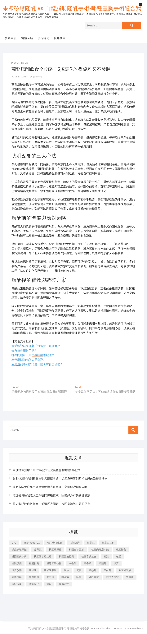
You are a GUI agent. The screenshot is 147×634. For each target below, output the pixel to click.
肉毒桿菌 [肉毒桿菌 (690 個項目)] (17, 577)
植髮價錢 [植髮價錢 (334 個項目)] (17, 563)
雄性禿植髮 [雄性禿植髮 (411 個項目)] (112, 577)
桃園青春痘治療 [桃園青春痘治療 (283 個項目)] (42, 556)
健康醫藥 (60, 38)
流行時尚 (44, 38)
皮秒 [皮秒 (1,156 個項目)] (78, 570)
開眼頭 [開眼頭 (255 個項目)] (50, 577)
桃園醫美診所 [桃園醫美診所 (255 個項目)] (19, 556)
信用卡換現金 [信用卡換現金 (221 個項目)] (54, 542)
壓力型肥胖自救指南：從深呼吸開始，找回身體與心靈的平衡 (51, 504)
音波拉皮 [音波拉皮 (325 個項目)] (34, 583)
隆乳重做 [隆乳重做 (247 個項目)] (94, 577)
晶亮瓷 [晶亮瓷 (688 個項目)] (38, 549)
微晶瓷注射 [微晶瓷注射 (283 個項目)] (108, 542)
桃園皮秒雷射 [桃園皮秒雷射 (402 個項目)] (76, 549)
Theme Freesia (114, 628)
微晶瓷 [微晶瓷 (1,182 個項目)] (91, 542)
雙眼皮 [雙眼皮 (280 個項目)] (130, 577)
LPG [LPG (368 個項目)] (14, 542)
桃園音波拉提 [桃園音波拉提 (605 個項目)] (66, 556)
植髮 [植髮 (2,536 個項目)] (118, 556)
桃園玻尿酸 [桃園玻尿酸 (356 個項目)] (55, 549)
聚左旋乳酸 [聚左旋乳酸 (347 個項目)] (125, 570)
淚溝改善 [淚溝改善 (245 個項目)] (17, 570)
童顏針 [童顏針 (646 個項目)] (92, 570)
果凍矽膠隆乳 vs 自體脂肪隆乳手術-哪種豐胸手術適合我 (72, 8)
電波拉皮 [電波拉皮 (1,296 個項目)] (17, 583)
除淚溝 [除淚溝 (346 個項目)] (65, 577)
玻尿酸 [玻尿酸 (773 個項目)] (33, 570)
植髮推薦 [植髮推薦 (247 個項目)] (34, 563)
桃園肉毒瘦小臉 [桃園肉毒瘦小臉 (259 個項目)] (100, 549)
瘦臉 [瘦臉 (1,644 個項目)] (66, 570)
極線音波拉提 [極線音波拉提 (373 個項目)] (54, 563)
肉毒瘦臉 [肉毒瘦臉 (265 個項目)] (34, 577)
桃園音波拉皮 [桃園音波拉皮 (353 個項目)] (88, 556)
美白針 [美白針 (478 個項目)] (107, 570)
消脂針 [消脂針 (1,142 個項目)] (102, 563)
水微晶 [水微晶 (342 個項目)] (72, 563)
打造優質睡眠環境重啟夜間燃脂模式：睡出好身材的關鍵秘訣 (51, 495)
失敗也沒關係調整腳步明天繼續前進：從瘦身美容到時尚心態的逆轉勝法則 (60, 478)
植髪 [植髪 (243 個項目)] (106, 556)
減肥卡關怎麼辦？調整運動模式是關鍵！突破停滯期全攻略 (50, 487)
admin (24, 77)
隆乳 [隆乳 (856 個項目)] (78, 577)
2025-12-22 (19, 63)
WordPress (138, 628)
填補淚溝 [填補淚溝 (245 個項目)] (75, 542)
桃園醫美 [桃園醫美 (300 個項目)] (121, 549)
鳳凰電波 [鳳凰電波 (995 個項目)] (64, 583)
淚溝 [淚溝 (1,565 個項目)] (116, 563)
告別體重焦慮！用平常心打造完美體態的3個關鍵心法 (46, 470)
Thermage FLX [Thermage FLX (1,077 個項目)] (32, 542)
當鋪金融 (27, 38)
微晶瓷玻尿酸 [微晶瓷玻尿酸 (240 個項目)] (19, 549)
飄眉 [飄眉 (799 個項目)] (49, 583)
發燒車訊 (11, 38)
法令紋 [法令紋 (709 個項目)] (87, 563)
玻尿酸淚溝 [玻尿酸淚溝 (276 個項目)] (50, 570)
